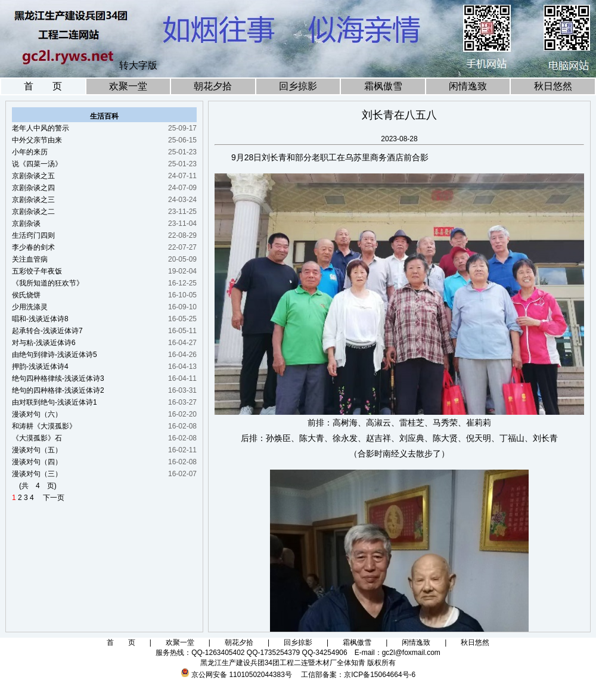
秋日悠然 (553, 86)
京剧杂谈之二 (33, 211)
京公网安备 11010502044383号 (241, 674)
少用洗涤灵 (30, 307)
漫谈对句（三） (37, 474)
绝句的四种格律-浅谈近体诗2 (58, 390)
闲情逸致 (468, 86)
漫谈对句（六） (37, 414)
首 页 (43, 86)
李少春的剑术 (33, 247)
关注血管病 (30, 259)
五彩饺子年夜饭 (37, 271)
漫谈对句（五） (37, 450)
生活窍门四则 (33, 235)
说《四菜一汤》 (37, 164)
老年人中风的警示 (40, 128)
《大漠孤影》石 (37, 438)
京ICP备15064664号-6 (379, 674)
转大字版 (138, 65)
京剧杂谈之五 (33, 176)
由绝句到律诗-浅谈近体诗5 (54, 354)
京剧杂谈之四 (33, 188)
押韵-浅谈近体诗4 (40, 366)
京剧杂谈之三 (33, 199)
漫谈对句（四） (37, 462)
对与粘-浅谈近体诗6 (44, 343)
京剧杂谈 (26, 223)
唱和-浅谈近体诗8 (40, 319)
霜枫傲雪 (383, 86)
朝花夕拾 (213, 86)
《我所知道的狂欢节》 (47, 283)
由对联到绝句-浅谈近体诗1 (54, 402)
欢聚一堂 (128, 86)
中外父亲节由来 (37, 140)
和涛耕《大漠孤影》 (44, 426)
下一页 (50, 497)
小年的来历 (30, 152)
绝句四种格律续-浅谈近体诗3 (58, 378)
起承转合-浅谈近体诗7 (47, 331)
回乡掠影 (298, 86)
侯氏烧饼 (26, 295)
